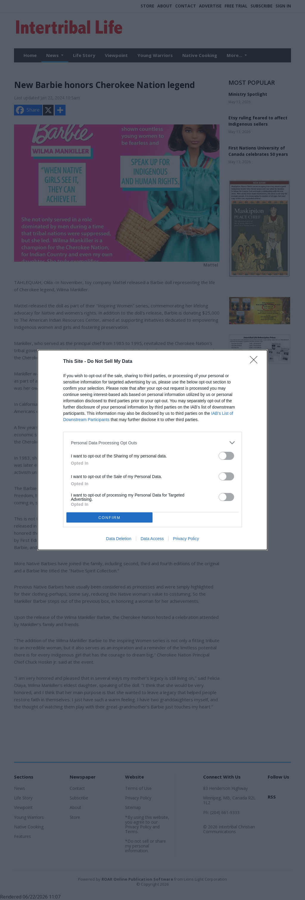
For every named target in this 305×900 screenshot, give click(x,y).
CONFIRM (109, 517)
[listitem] (152, 443)
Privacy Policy (186, 538)
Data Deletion (118, 538)
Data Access (152, 538)
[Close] (255, 361)
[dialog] (152, 450)
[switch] (226, 456)
